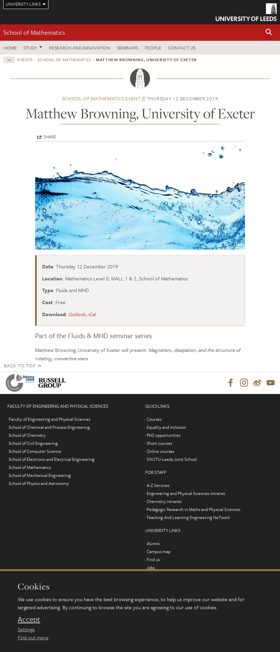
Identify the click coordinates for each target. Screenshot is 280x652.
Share (49, 136)
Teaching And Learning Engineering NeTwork (188, 517)
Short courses (159, 443)
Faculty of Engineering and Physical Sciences (49, 419)
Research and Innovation (79, 47)
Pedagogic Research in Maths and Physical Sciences (193, 509)
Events (25, 59)
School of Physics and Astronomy (39, 483)
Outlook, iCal (82, 314)
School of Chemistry (27, 435)
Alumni (153, 543)
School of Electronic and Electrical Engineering (52, 459)
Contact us (181, 47)
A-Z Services (158, 485)
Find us (153, 559)
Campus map (158, 551)
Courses (154, 419)
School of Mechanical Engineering (40, 475)
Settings (26, 629)
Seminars (127, 47)
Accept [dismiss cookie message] (29, 619)
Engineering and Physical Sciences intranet (186, 493)
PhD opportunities (163, 435)
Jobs (150, 567)
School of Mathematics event (101, 98)
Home (10, 47)
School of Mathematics (34, 32)
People (153, 47)
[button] (269, 32)
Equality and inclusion (166, 427)
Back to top (19, 365)
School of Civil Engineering (33, 443)
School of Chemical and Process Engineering (49, 427)
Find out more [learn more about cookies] (33, 637)
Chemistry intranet (164, 501)
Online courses (160, 451)
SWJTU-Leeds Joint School (172, 459)
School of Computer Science (35, 451)
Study (30, 47)
